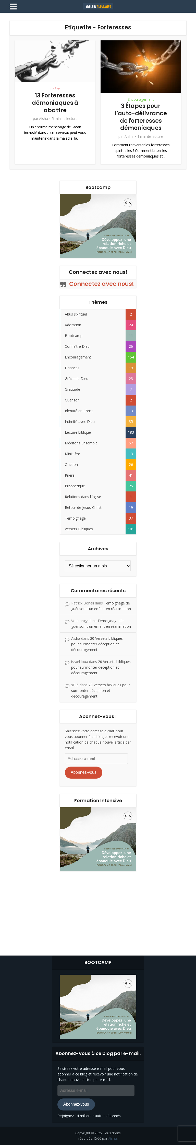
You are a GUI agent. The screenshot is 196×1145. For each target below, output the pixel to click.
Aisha (43, 118)
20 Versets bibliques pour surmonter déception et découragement (97, 644)
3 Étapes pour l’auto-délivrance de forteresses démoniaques (141, 117)
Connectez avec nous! (98, 272)
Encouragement (141, 99)
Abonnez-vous (83, 772)
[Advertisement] (98, 912)
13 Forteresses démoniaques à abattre (55, 103)
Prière (55, 89)
